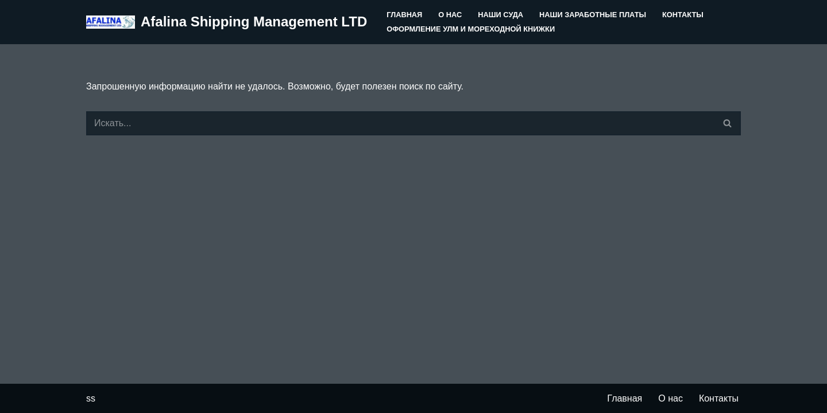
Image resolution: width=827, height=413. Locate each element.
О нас (450, 14)
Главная (404, 14)
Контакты (683, 14)
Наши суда (500, 14)
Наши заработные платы (592, 14)
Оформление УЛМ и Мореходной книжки (471, 29)
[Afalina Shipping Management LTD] (226, 22)
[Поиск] (400, 123)
